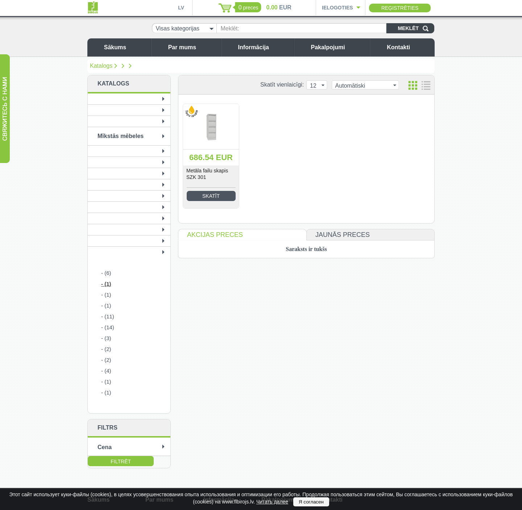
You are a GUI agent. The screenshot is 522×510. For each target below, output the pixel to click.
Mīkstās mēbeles (121, 136)
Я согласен (311, 502)
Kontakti (409, 47)
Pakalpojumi (338, 47)
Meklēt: (229, 28)
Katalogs (101, 66)
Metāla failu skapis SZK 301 (207, 174)
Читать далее (272, 502)
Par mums (192, 47)
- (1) (106, 284)
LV (181, 8)
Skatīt (211, 196)
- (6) (106, 273)
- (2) (106, 349)
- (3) (106, 338)
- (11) (107, 316)
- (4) (106, 371)
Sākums (125, 47)
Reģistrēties (400, 8)
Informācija (264, 47)
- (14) (107, 327)
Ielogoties (337, 8)
